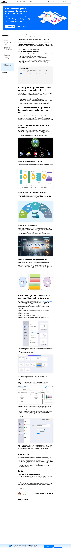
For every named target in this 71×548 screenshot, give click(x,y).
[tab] (7, 35)
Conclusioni (23, 80)
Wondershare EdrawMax (46, 301)
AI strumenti (24, 34)
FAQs (22, 82)
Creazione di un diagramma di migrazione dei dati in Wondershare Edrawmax (35, 77)
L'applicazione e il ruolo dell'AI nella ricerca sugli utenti (7, 48)
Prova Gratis (10, 26)
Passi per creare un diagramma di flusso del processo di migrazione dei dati (36, 74)
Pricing (48, 1)
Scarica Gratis (48, 546)
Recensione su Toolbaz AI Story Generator (7, 39)
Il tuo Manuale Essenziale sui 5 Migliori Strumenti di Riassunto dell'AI (7, 53)
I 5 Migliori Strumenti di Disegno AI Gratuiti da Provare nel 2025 (7, 60)
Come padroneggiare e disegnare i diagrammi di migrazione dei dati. (7, 67)
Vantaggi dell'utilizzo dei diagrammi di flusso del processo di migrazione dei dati (34, 71)
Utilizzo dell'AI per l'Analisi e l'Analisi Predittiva (7, 43)
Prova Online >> (58, 546)
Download (44, 1)
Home (19, 34)
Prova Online (22, 26)
